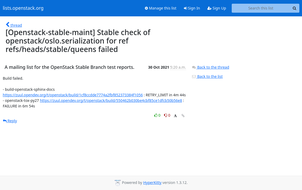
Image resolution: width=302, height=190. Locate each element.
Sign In (192, 8)
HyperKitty (152, 182)
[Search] (294, 8)
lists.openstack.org (23, 8)
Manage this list (160, 8)
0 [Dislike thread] (167, 115)
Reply (10, 120)
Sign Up (216, 8)
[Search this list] (261, 8)
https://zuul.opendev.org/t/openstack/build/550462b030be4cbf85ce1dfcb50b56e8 (111, 100)
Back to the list (207, 76)
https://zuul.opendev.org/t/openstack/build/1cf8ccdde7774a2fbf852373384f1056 (73, 94)
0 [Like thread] (157, 115)
